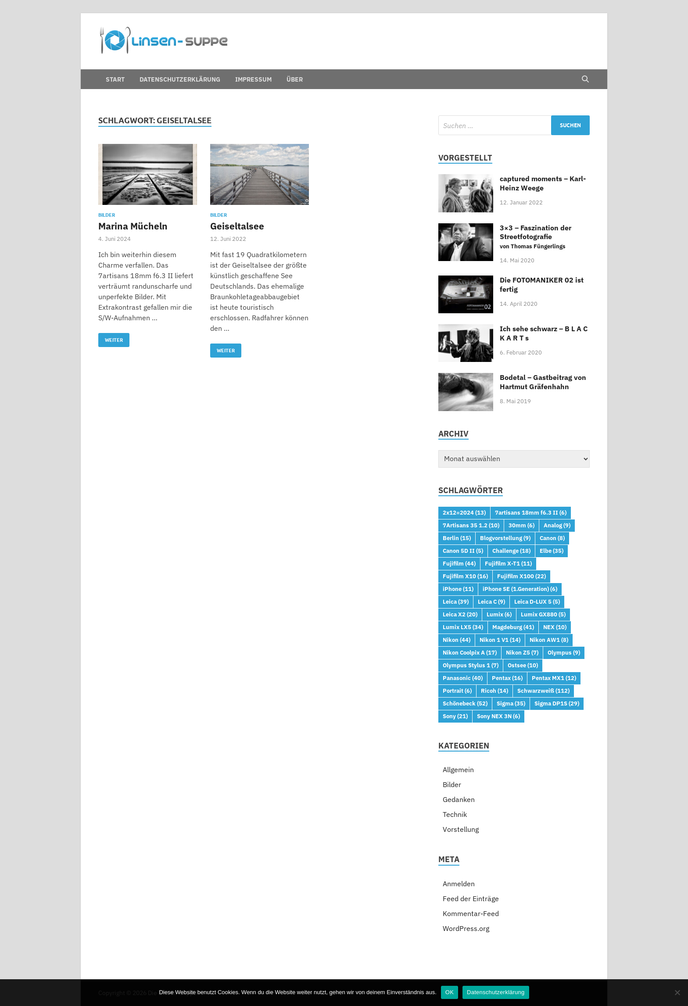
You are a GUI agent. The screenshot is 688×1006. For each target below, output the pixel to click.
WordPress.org (466, 928)
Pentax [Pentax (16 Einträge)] (507, 678)
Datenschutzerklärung (180, 79)
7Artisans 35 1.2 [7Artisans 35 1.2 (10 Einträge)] (471, 525)
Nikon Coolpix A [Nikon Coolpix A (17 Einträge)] (470, 652)
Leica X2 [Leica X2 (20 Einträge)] (460, 614)
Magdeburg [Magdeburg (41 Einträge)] (513, 627)
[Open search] (585, 79)
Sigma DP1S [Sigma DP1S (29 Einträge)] (556, 703)
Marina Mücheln (133, 226)
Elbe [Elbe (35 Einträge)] (551, 551)
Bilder (106, 215)
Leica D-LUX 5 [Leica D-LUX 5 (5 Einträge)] (537, 601)
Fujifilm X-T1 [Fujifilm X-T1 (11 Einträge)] (508, 563)
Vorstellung (461, 829)
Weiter (110, 338)
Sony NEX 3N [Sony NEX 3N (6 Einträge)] (498, 716)
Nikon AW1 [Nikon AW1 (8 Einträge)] (549, 640)
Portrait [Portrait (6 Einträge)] (457, 691)
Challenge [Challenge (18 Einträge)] (511, 551)
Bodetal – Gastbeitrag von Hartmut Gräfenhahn (543, 382)
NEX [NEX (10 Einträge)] (554, 627)
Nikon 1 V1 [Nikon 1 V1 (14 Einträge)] (500, 640)
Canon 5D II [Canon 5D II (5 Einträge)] (463, 551)
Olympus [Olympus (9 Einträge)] (564, 652)
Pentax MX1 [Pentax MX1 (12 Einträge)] (554, 678)
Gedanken (459, 799)
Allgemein (458, 769)
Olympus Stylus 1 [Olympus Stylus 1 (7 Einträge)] (470, 665)
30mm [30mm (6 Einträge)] (521, 525)
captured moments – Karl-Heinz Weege (543, 183)
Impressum (253, 79)
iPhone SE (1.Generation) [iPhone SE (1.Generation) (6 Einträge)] (520, 589)
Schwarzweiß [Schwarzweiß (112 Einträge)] (543, 691)
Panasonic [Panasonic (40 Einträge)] (463, 678)
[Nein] (677, 992)
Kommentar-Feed (471, 913)
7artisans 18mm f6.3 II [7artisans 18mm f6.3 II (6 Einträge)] (530, 512)
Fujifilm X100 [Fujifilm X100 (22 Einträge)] (521, 576)
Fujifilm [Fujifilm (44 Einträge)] (459, 563)
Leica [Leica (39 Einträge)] (456, 601)
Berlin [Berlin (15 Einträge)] (457, 538)
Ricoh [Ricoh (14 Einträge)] (494, 691)
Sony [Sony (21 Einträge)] (455, 716)
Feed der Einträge (471, 898)
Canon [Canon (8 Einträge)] (552, 538)
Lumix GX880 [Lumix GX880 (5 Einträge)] (543, 614)
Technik (455, 814)
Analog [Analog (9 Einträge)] (557, 525)
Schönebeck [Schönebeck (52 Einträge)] (465, 703)
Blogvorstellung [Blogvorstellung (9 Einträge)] (505, 538)
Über (295, 79)
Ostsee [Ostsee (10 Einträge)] (523, 665)
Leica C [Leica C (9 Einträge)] (491, 601)
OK (449, 992)
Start (115, 79)
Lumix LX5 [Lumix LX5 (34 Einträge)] (463, 627)
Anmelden (459, 883)
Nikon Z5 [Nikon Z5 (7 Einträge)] (522, 652)
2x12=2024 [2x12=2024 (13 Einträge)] (464, 512)
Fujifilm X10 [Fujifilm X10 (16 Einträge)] (465, 576)
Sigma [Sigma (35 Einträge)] (511, 703)
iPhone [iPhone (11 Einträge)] (458, 589)
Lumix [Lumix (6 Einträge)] (499, 614)
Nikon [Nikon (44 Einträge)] (456, 640)
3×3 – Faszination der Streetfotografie (535, 237)
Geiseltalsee (237, 226)
